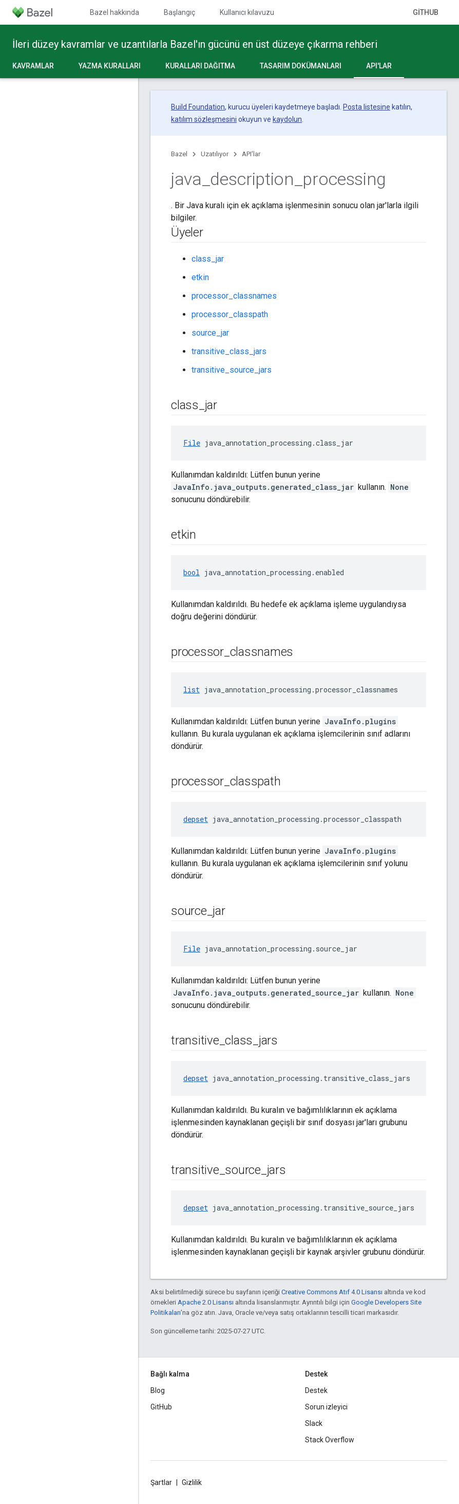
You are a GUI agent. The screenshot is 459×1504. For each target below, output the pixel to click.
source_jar (210, 333)
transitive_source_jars (232, 370)
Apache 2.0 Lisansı (206, 1302)
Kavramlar (33, 66)
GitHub (425, 12)
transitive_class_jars (229, 351)
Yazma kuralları (110, 66)
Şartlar (161, 1482)
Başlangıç (179, 12)
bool (191, 572)
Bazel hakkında (114, 12)
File (191, 443)
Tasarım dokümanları (300, 66)
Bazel (179, 154)
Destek (316, 1390)
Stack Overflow (329, 1440)
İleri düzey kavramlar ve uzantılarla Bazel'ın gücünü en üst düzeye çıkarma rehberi (194, 44)
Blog (157, 1390)
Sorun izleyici (326, 1407)
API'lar (251, 154)
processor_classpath (230, 314)
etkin (200, 277)
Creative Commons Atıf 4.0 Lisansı (331, 1292)
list (191, 689)
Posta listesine (366, 107)
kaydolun (287, 119)
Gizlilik (192, 1482)
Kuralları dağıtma (200, 66)
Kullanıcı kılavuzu (247, 12)
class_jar (208, 259)
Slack (313, 1423)
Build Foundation (198, 107)
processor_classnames (234, 296)
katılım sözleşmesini (204, 119)
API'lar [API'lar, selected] (379, 66)
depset (195, 819)
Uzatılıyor (214, 154)
